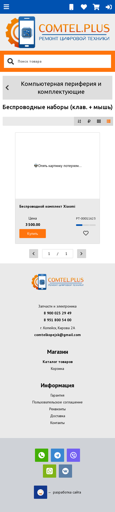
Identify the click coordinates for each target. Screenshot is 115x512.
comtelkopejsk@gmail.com (57, 335)
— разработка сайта (57, 492)
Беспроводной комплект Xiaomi (47, 206)
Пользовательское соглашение (57, 402)
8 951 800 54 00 (57, 320)
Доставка (57, 416)
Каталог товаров (58, 362)
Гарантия (57, 395)
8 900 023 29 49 (57, 313)
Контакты (57, 423)
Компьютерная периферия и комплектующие (53, 87)
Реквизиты (57, 409)
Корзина (57, 368)
